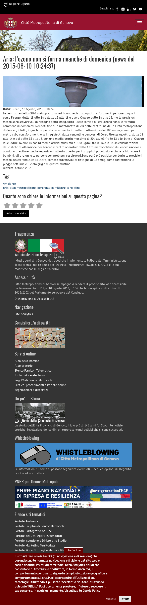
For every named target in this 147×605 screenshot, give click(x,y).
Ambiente (9, 184)
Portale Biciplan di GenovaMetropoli (39, 526)
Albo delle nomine (27, 361)
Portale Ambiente (26, 521)
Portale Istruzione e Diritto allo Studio (40, 540)
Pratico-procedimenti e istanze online (40, 385)
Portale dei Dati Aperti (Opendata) (38, 536)
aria (6, 188)
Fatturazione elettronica (31, 375)
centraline (73, 188)
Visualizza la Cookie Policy (82, 595)
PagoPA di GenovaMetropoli (33, 380)
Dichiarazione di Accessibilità (34, 299)
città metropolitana (23, 188)
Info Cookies (74, 555)
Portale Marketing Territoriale (35, 545)
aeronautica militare (51, 188)
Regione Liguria (17, 4)
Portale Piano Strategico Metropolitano (41, 550)
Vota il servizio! (16, 213)
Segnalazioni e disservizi (31, 390)
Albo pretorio (24, 366)
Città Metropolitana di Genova (47, 23)
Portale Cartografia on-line (33, 531)
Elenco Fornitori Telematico (33, 370)
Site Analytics (24, 314)
